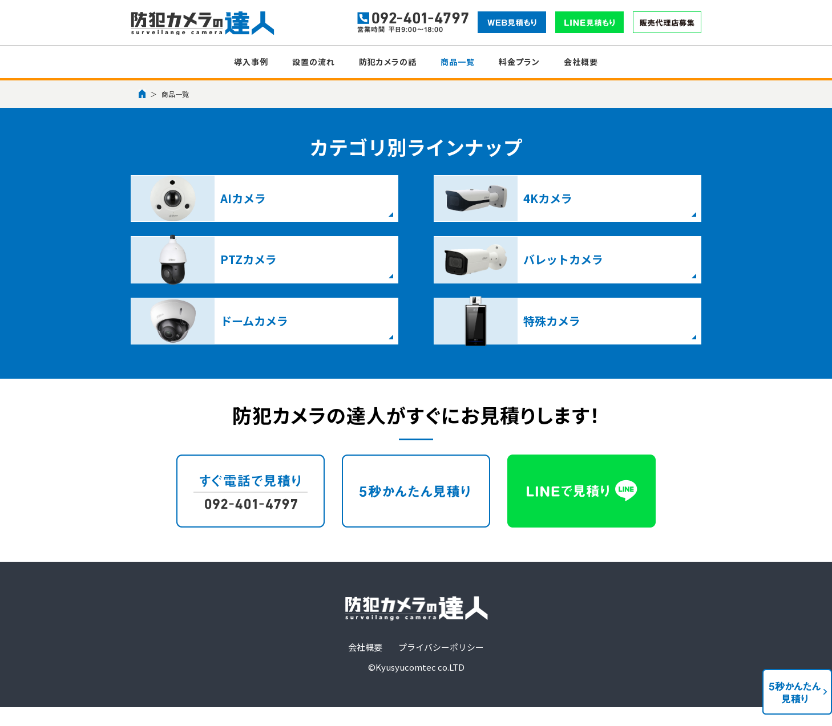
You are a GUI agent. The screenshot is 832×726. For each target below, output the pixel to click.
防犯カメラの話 (388, 61)
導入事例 (251, 61)
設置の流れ (313, 61)
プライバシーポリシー (441, 594)
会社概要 (581, 61)
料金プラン (519, 61)
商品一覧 (458, 61)
